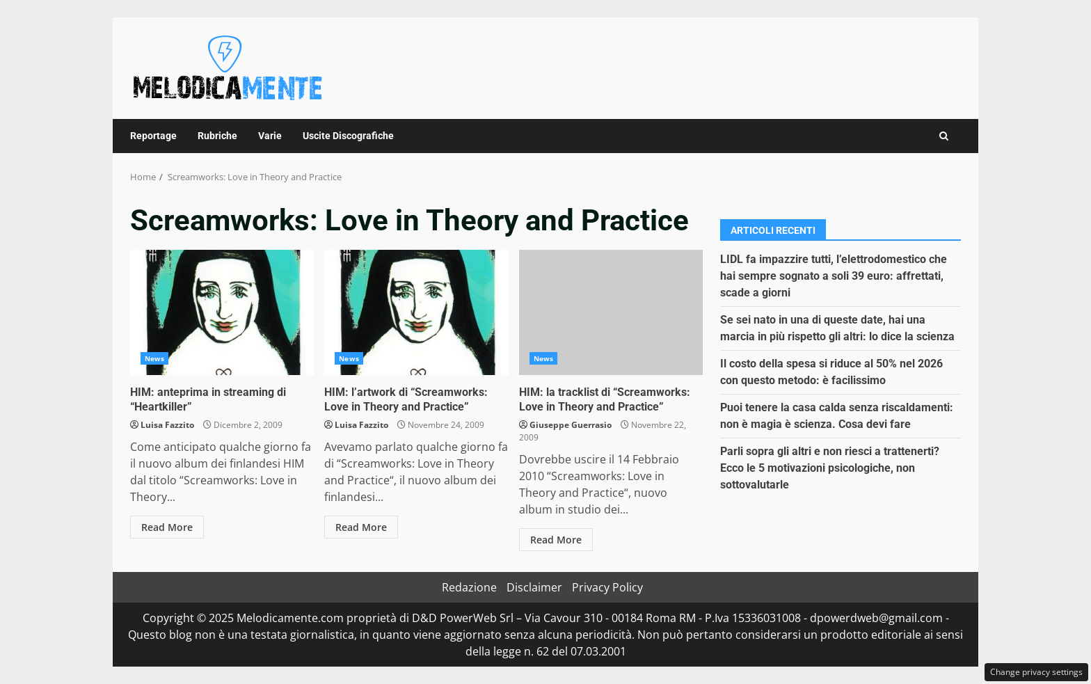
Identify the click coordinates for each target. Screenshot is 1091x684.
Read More (167, 527)
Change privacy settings (1036, 672)
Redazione (469, 587)
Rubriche (217, 135)
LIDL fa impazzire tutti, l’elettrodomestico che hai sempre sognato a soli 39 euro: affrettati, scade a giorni (833, 276)
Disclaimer (534, 587)
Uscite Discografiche (348, 135)
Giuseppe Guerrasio (570, 425)
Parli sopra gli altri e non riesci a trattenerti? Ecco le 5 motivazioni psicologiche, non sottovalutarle (829, 468)
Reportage (153, 135)
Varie (270, 135)
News (154, 358)
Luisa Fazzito (167, 425)
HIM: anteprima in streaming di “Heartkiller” (222, 312)
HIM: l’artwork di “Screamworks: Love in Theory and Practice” (416, 312)
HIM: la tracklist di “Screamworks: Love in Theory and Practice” (611, 312)
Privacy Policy (607, 587)
